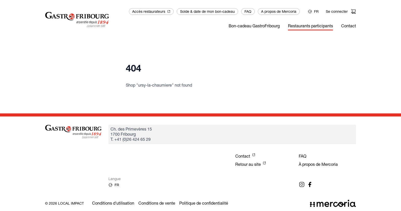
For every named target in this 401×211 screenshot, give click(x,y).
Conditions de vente (156, 203)
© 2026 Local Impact (64, 203)
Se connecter (337, 11)
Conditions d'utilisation (113, 203)
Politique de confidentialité (203, 203)
